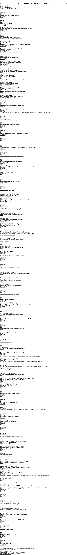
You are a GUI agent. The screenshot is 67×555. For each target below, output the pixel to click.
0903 (4, 296)
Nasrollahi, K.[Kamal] (13, 446)
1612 (4, 243)
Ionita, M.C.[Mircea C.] (11, 411)
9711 (7, 64)
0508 (5, 423)
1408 (5, 339)
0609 (4, 126)
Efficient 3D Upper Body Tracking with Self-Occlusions (11, 276)
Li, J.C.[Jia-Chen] (2, 482)
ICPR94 (1, 20)
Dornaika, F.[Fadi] (3, 82)
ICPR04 (1, 138)
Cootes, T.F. (6, 420)
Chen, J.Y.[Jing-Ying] (3, 529)
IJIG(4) (1, 84)
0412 (7, 197)
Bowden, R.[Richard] (9, 368)
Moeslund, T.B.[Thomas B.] (20, 446)
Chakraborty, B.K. (10, 456)
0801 (5, 144)
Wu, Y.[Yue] (2, 235)
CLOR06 (1, 427)
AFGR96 (1, 53)
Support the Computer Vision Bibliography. (14, 553)
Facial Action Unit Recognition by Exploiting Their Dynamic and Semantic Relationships (16, 232)
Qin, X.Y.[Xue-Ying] (14, 482)
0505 (5, 102)
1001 (4, 275)
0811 (4, 325)
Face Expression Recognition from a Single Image (7, 549)
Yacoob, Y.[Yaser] (2, 10)
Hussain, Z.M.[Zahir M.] (13, 303)
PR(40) (1, 225)
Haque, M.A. (2, 446)
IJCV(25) (1, 29)
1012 (4, 310)
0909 (4, 381)
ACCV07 (1, 300)
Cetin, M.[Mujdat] (8, 363)
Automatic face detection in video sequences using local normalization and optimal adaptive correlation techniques (20, 356)
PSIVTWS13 (2, 515)
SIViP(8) (1, 338)
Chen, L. (4, 471)
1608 (4, 449)
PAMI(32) (1, 274)
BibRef (1, 13)
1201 (4, 418)
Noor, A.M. (17, 466)
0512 (4, 130)
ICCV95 (1, 34)
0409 (5, 89)
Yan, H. (7, 471)
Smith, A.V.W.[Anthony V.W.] (10, 61)
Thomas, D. (2, 492)
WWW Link (2, 37)
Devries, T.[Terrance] (3, 436)
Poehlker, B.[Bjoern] (16, 194)
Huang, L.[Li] (15, 208)
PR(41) (1, 385)
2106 (4, 479)
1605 (4, 500)
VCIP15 (1, 499)
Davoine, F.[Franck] (9, 119)
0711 (5, 116)
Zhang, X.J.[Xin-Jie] (9, 487)
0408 (4, 287)
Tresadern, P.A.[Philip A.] (4, 411)
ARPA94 (1, 24)
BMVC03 (1, 106)
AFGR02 (1, 177)
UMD (5, 25)
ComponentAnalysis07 (3, 162)
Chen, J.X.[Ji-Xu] (7, 272)
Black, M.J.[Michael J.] (3, 27)
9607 (4, 12)
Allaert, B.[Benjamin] (3, 461)
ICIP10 (1, 353)
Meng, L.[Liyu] (28, 487)
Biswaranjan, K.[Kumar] (10, 436)
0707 (5, 226)
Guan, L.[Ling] (6, 347)
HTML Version (2, 50)
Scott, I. (10, 420)
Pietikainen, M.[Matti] (16, 503)
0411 (5, 173)
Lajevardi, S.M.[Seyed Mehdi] (4, 303)
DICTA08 (1, 329)
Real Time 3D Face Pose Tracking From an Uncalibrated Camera (12, 255)
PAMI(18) (1, 11)
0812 (4, 330)
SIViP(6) (1, 315)
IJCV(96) (1, 412)
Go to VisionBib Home (3, 0)
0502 (4, 135)
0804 (5, 360)
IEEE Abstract (2, 89)
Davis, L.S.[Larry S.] (10, 10)
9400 (6, 73)
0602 (4, 545)
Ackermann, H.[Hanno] (9, 508)
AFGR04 (1, 290)
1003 (4, 306)
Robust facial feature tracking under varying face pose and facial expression (14, 277)
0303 (4, 111)
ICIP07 (1, 157)
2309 (4, 490)
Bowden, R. (14, 373)
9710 (4, 31)
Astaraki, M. (13, 466)
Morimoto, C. (2, 56)
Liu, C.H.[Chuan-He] (3, 487)
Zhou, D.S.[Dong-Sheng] (23, 441)
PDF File (1, 31)
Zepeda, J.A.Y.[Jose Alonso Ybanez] (5, 156)
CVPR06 (1, 252)
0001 (4, 205)
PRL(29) (1, 359)
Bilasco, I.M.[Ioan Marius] (17, 461)
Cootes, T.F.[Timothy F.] (10, 383)
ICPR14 (1, 505)
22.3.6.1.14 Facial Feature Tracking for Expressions (33, 3)
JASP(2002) (2, 76)
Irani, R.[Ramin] (7, 446)
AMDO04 (1, 215)
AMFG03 (1, 92)
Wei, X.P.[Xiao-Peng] (10, 441)
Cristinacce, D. (2, 420)
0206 (4, 178)
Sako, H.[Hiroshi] (2, 61)
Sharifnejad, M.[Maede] (4, 476)
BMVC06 (1, 167)
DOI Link (1, 30)
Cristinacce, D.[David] (3, 383)
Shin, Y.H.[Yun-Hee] (3, 357)
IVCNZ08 (1, 324)
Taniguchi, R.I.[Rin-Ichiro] (8, 492)
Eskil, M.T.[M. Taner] (3, 431)
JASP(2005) (2, 220)
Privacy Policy (9, 0)
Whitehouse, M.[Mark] (17, 61)
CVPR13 (1, 236)
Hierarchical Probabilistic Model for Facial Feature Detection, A (12, 239)
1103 (5, 365)
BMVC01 (1, 182)
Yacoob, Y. (5, 47)
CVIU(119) (1, 432)
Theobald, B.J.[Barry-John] (16, 378)
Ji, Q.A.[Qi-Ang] (17, 223)
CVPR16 (1, 494)
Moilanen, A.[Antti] (3, 503)
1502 (4, 453)
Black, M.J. (2, 47)
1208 (4, 344)
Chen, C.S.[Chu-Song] (10, 294)
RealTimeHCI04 (2, 134)
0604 (4, 399)
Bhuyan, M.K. (6, 456)
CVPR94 (1, 16)
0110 (13, 183)
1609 (4, 458)
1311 (5, 521)
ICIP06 (1, 539)
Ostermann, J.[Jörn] (9, 513)
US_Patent (2, 41)
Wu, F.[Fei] (19, 208)
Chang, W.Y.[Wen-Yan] (3, 294)
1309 (4, 237)
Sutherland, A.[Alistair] (16, 70)
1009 (4, 354)
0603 (5, 221)
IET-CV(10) (1, 448)
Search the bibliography (3, 553)
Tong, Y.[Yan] (2, 223)
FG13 (1, 375)
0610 (4, 121)
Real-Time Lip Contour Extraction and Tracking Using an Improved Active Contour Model (16, 546)
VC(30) (1, 443)
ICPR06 (1, 125)
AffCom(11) (2, 473)
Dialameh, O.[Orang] (3, 198)
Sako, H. (1, 70)
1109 (4, 370)
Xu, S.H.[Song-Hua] (8, 482)
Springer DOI (2, 102)
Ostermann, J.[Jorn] (16, 508)
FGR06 (1, 398)
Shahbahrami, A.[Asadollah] (12, 476)
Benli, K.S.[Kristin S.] (10, 431)
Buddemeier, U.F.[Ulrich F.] (4, 190)
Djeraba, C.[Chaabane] (24, 461)
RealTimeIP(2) (2, 115)
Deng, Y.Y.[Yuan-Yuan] (39, 487)
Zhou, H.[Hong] (8, 213)
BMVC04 (1, 422)
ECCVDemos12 (2, 525)
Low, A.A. (9, 176)
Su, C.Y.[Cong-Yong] (3, 208)
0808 (5, 386)
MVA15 (1, 510)
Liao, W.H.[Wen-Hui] (8, 267)
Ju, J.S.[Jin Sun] (8, 357)
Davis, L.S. (9, 56)
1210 (5, 526)
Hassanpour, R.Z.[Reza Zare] (28, 476)
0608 (5, 98)
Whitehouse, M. (5, 70)
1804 (4, 469)
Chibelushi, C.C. (5, 176)
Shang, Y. (4, 498)
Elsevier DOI (2, 98)
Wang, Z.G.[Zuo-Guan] (7, 235)
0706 (4, 163)
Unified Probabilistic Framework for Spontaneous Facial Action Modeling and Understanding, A (17, 233)
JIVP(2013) (2, 349)
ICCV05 (1, 152)
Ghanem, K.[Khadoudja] (4, 518)
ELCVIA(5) (1, 204)
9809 (7, 42)
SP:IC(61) (1, 463)
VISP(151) (1, 172)
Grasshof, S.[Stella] (3, 508)
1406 (4, 438)
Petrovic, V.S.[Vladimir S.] (18, 425)
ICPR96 (1, 58)
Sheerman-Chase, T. (3, 373)
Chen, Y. (1, 165)
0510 (4, 153)
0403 (17, 192)
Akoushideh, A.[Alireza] (20, 476)
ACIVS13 (1, 520)
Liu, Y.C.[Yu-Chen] (32, 487)
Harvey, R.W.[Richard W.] (24, 378)
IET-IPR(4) (1, 305)
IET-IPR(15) (2, 478)
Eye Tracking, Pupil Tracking (7, 7)
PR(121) (1, 483)
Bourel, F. (1, 176)
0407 (12, 84)
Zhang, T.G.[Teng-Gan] (22, 487)
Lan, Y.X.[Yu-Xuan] (9, 378)
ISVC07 (1, 535)
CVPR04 (1, 286)
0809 (4, 149)
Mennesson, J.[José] (10, 461)
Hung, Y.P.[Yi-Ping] (16, 294)
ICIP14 (1, 452)
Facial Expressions (8, 6)
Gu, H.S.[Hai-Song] (3, 256)
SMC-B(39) (2, 295)
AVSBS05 (1, 544)
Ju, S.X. (10, 47)
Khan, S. (1, 471)
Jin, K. (6, 498)
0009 (4, 187)
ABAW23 (1, 489)
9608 (4, 59)
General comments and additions (5, 552)
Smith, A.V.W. (10, 70)
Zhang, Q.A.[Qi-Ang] (16, 441)
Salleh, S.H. (6, 466)
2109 (5, 484)
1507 (4, 511)
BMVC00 (1, 186)
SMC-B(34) (2, 88)
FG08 (1, 148)
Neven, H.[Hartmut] (12, 190)
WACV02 (1, 110)
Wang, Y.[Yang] (7, 223)
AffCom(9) (1, 468)
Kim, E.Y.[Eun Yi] (13, 357)
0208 (14, 76)
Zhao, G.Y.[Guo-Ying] (9, 503)
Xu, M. (1, 498)
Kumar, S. (1, 456)
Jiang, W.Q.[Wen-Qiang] (46, 487)
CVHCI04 (1, 101)
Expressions (13, 6)
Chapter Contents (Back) (4, 5)
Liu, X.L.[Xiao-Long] (15, 487)
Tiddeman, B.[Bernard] (10, 529)
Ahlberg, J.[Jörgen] (3, 74)
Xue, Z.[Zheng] (13, 267)
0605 (7, 201)
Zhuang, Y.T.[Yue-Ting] (9, 208)
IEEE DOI (1, 12)
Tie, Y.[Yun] (2, 347)
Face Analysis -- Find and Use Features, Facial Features (11, 8)
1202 (5, 413)
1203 (4, 320)
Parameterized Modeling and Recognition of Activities (11, 38)
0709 (4, 158)
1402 (5, 433)
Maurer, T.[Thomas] (3, 194)
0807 (5, 531)
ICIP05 (1, 129)
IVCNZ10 (1, 319)
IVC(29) (1, 364)
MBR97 (1, 49)
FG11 (1, 281)
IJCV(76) (1, 143)
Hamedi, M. (2, 466)
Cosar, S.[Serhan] (2, 363)
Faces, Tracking (2, 6)
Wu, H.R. (10, 342)
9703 (8, 50)
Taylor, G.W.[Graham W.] (18, 436)
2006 (4, 474)
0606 (4, 253)
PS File (1, 18)
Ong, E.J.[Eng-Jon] (3, 368)
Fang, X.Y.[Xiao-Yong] (3, 441)
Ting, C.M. (9, 466)
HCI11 (1, 417)
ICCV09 (1, 380)
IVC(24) (1, 97)
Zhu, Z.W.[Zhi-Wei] (12, 223)
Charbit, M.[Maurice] (20, 156)
